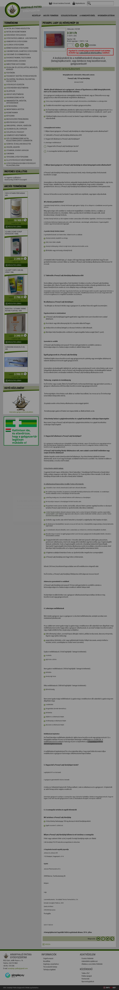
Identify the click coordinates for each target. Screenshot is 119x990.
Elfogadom (50, 501)
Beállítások (68, 501)
